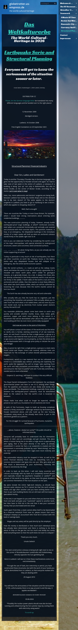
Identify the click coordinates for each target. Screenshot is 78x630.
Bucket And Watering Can (69, 21)
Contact (64, 35)
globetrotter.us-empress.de (19, 5)
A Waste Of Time (68, 17)
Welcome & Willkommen (67, 3)
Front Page (28, 625)
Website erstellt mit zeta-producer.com (40, 626)
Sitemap (52, 625)
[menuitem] (68, 3)
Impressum (65, 38)
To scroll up (29, 612)
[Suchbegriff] (48, 3)
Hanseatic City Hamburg (69, 24)
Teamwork (65, 13)
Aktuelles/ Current (67, 10)
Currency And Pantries (69, 27)
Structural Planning (69, 31)
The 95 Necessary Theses (69, 6)
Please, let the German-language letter (20, 101)
